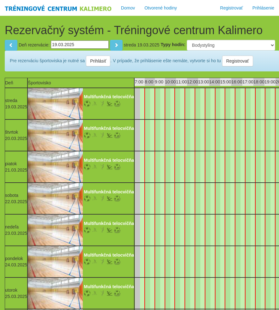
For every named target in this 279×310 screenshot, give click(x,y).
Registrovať (231, 7)
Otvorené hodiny (160, 7)
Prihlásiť (98, 61)
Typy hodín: (173, 44)
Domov (128, 7)
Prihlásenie (263, 7)
